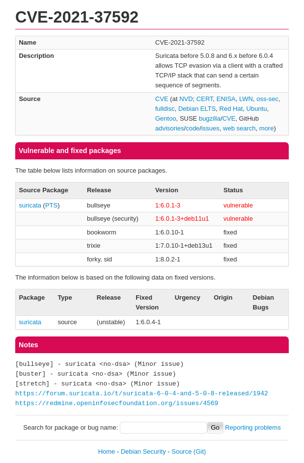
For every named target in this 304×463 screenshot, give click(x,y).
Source (181, 451)
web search (239, 128)
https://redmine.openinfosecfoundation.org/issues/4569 (116, 403)
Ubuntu (257, 108)
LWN (246, 99)
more (266, 128)
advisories (169, 128)
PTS (51, 205)
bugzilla (210, 118)
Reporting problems (252, 427)
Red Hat (231, 108)
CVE (161, 99)
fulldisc (165, 108)
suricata (30, 205)
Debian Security (143, 451)
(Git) (199, 451)
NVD (186, 99)
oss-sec (267, 99)
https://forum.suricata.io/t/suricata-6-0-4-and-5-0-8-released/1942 (141, 393)
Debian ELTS (197, 108)
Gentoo (165, 118)
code (192, 128)
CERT (204, 99)
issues (210, 128)
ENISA (226, 99)
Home (106, 451)
